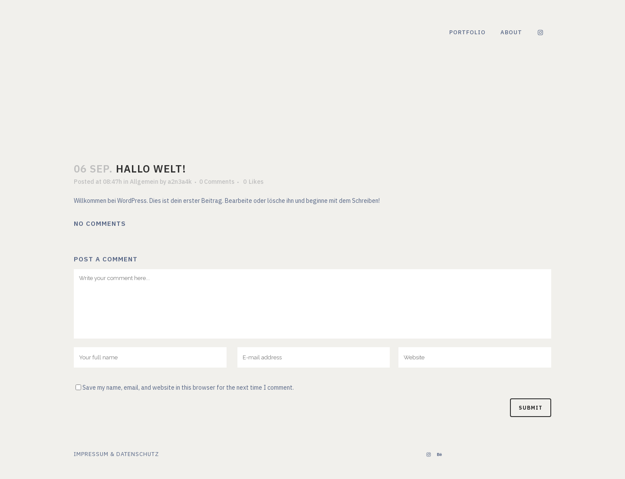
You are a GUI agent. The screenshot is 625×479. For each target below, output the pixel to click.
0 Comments (216, 182)
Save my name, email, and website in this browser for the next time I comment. (188, 387)
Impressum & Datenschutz (116, 454)
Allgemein (144, 182)
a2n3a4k (180, 182)
